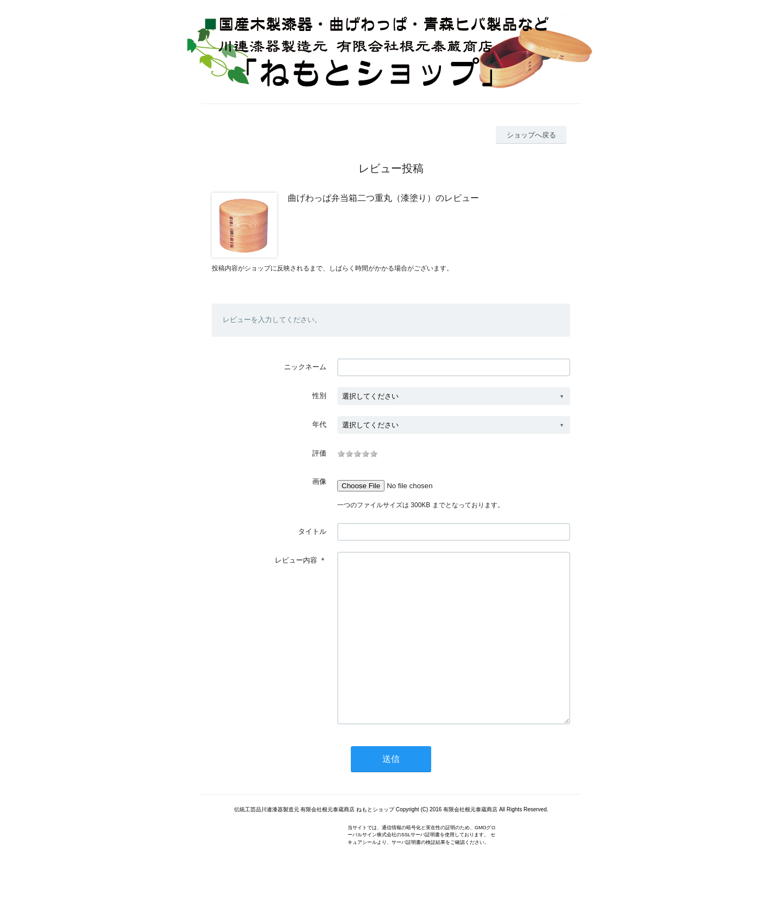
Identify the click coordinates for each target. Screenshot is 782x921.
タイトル (312, 531)
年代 (319, 424)
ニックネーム (305, 367)
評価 (319, 453)
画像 (319, 481)
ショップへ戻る (531, 135)
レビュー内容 (296, 560)
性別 (319, 396)
